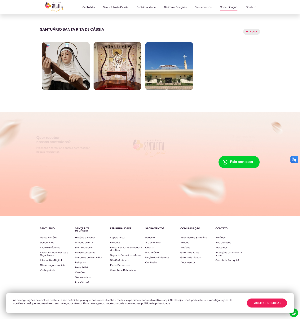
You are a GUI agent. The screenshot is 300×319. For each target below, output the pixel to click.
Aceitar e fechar (267, 303)
